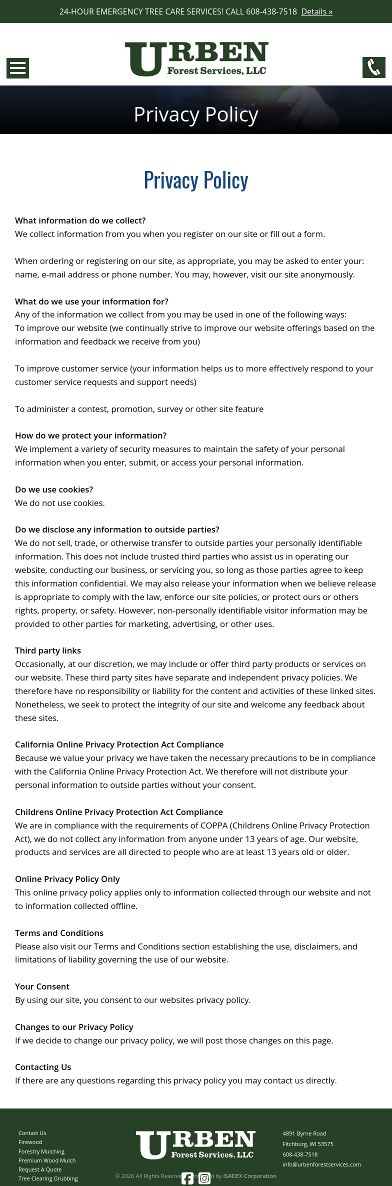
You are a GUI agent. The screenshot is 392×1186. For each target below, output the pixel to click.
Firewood (30, 1142)
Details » (316, 11)
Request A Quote (40, 1169)
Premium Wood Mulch (47, 1160)
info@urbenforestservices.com (321, 1164)
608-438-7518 (300, 1154)
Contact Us (32, 1132)
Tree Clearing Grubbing (48, 1178)
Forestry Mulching (41, 1151)
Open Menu (17, 68)
